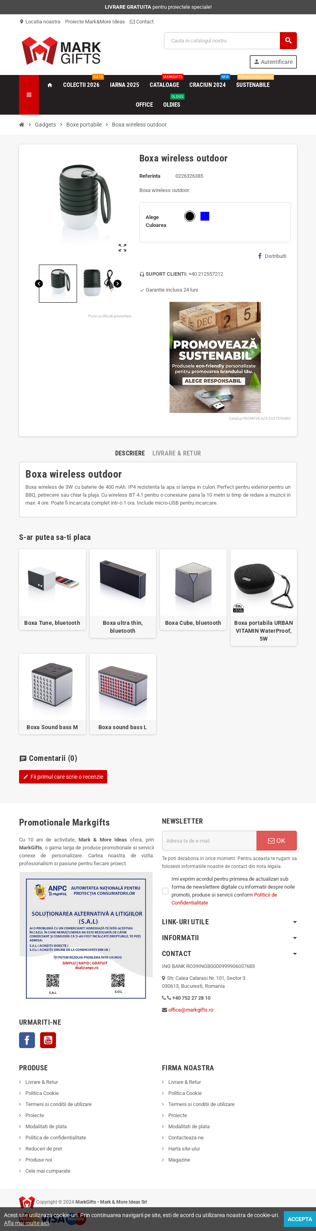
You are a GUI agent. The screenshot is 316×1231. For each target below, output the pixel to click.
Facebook (27, 1040)
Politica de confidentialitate (55, 1138)
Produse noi (38, 1160)
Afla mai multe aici (26, 1223)
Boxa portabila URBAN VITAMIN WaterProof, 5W (263, 631)
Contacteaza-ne (185, 1138)
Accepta (300, 1219)
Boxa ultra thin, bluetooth (123, 627)
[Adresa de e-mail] (209, 841)
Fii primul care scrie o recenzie (63, 777)
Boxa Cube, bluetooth (193, 623)
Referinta (149, 176)
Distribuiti (272, 256)
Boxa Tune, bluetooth (52, 623)
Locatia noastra (39, 22)
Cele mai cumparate (47, 1171)
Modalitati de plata (45, 1126)
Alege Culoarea (156, 221)
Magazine (178, 1160)
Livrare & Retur (41, 1082)
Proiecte (34, 1115)
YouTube (48, 1040)
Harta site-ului (183, 1149)
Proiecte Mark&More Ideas (95, 22)
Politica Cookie (41, 1093)
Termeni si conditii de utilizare (58, 1104)
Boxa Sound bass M (52, 727)
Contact (142, 22)
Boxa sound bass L (122, 727)
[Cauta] (230, 40)
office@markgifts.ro (190, 1010)
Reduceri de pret (43, 1149)
